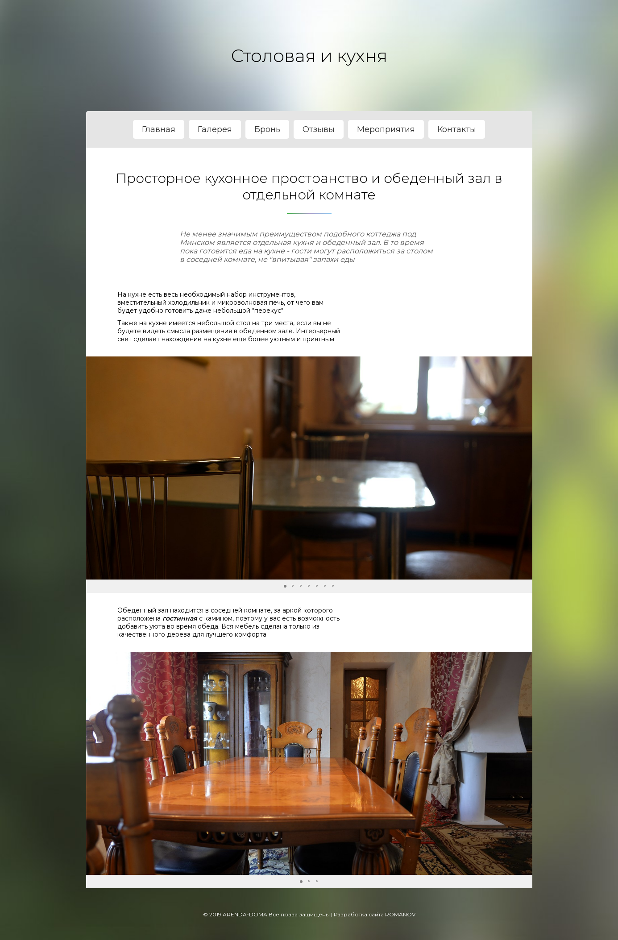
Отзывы (319, 129)
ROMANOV (400, 914)
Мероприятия (386, 129)
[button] (524, 468)
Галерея (215, 129)
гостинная (179, 618)
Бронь (267, 129)
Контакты (456, 129)
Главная (158, 129)
